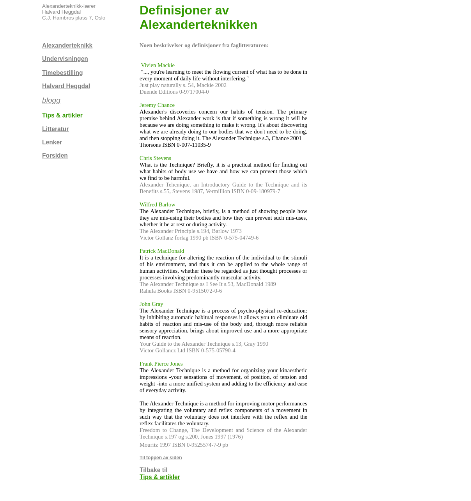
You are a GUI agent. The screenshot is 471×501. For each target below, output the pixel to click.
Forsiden (55, 155)
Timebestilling (62, 72)
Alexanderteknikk (67, 45)
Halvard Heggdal (66, 86)
